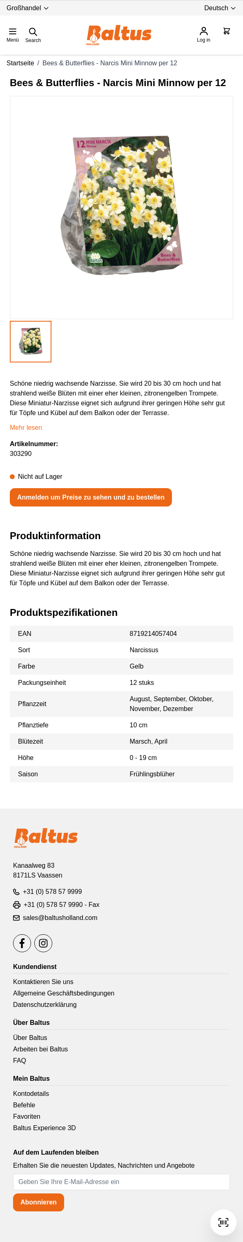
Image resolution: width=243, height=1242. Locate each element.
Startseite (20, 63)
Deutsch (220, 7)
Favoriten (26, 1116)
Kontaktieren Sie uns (43, 981)
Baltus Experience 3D (44, 1127)
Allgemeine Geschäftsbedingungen (63, 993)
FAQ (19, 1060)
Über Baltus (30, 1037)
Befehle (24, 1105)
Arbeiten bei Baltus (40, 1049)
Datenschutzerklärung (45, 1004)
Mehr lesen (26, 427)
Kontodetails (31, 1093)
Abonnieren (38, 1202)
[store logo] (119, 35)
